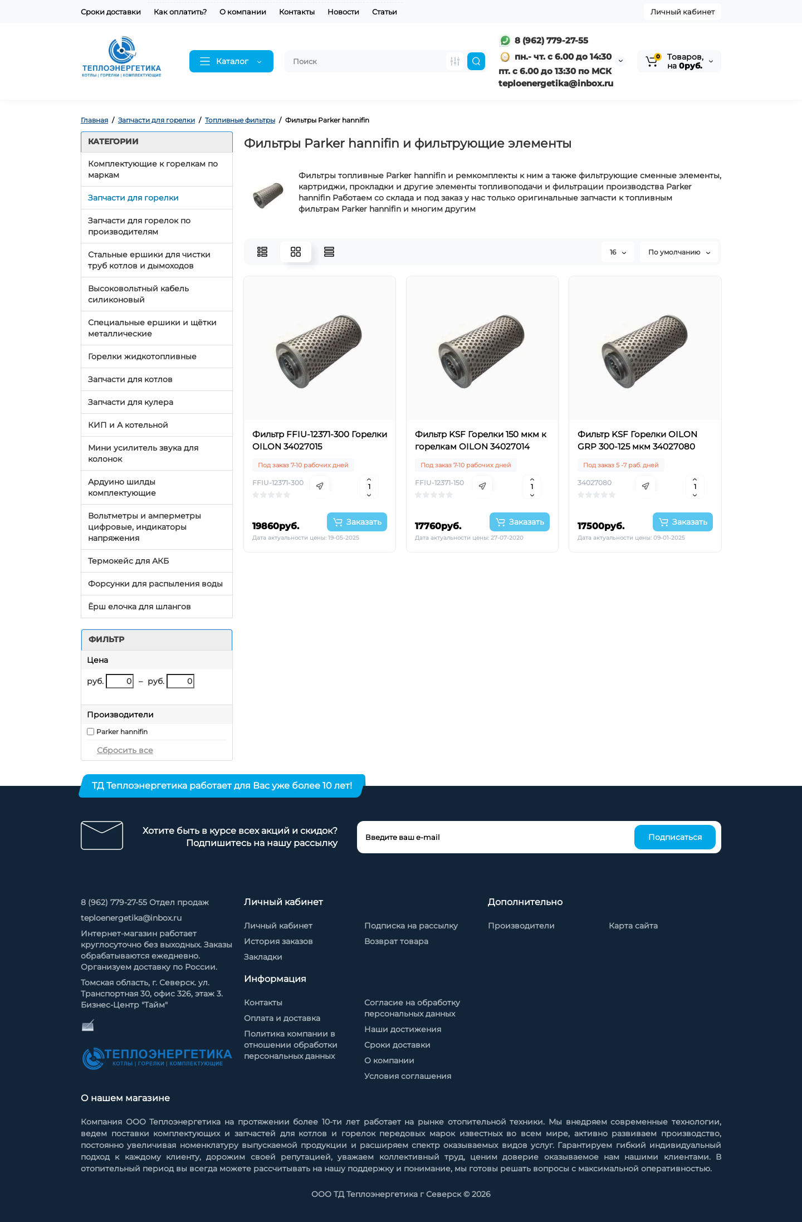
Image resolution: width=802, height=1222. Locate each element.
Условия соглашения (407, 1076)
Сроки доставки (111, 11)
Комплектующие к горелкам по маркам (153, 169)
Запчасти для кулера (130, 402)
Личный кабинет (683, 11)
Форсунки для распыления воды (155, 584)
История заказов (278, 941)
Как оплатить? (180, 11)
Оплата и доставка (282, 1018)
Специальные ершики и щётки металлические (152, 328)
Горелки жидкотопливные (142, 356)
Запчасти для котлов (130, 379)
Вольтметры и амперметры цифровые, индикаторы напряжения (144, 527)
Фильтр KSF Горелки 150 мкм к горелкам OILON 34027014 (480, 440)
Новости (343, 11)
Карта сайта (633, 926)
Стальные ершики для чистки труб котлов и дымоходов (149, 260)
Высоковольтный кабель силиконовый (138, 294)
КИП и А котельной (128, 425)
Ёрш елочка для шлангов (139, 607)
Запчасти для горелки (133, 198)
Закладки (263, 957)
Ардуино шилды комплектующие (122, 487)
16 (618, 252)
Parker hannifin (122, 731)
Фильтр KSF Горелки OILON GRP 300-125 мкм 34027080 (637, 440)
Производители (521, 926)
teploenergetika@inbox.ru (131, 918)
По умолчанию (679, 252)
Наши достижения (402, 1029)
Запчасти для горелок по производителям (139, 226)
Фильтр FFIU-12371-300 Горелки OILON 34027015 (319, 440)
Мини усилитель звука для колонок (143, 453)
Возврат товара (396, 941)
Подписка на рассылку (411, 926)
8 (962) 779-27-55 (543, 40)
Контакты (297, 11)
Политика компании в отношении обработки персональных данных (291, 1045)
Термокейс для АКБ (128, 561)
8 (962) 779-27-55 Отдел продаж (145, 902)
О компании (242, 11)
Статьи (384, 11)
